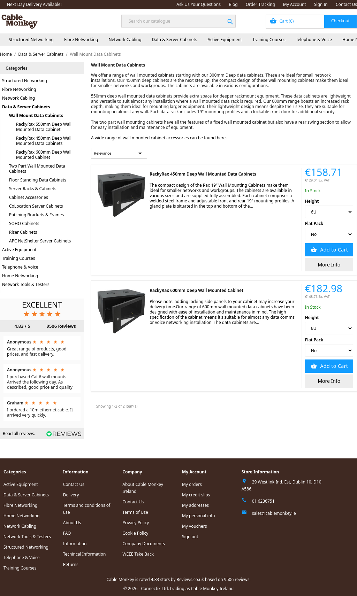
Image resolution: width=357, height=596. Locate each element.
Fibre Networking (81, 39)
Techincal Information (84, 554)
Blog (233, 4)
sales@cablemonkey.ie (274, 513)
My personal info (198, 516)
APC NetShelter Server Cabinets (40, 241)
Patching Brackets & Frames (36, 215)
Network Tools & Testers (26, 284)
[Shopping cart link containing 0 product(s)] (311, 22)
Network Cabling (124, 39)
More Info (329, 264)
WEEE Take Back (138, 554)
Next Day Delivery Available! (34, 4)
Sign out (190, 537)
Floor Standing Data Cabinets (37, 180)
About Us (72, 523)
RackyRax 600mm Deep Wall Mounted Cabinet (43, 154)
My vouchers (194, 526)
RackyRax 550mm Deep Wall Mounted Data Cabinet (43, 126)
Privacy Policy (135, 523)
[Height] (329, 212)
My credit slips (196, 495)
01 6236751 (263, 501)
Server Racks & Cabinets (32, 189)
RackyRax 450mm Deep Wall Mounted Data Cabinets (43, 140)
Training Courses (269, 39)
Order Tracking (260, 4)
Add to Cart (333, 249)
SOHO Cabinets (24, 223)
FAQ (67, 533)
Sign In (321, 4)
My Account (294, 4)
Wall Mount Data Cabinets (36, 115)
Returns (70, 564)
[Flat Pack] (329, 234)
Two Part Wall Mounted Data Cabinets (37, 168)
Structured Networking (31, 39)
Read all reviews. (19, 433)
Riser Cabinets (23, 232)
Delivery (71, 495)
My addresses (195, 505)
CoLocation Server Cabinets (36, 206)
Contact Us (346, 4)
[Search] (178, 21)
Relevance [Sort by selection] (119, 153)
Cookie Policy (135, 533)
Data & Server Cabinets (174, 39)
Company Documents (143, 544)
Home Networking (20, 276)
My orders (192, 484)
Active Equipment (224, 39)
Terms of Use (135, 512)
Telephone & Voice (314, 39)
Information (75, 544)
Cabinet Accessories (28, 197)
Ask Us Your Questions (198, 4)
